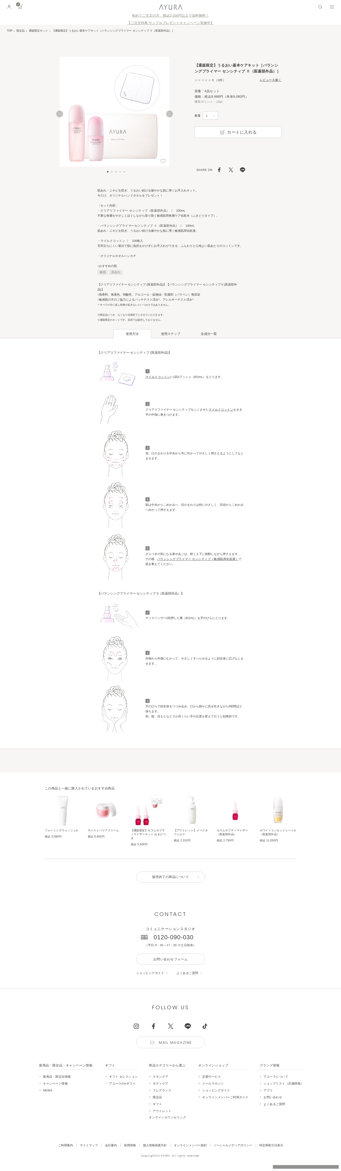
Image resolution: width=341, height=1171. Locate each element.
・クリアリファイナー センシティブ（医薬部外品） (133, 210)
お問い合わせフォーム (170, 959)
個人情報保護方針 (155, 1145)
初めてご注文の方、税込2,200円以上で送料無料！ (170, 15)
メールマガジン (213, 1083)
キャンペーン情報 (55, 1083)
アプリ (268, 1090)
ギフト (157, 1104)
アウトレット (162, 1111)
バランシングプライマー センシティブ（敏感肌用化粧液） (198, 559)
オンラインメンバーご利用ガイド (225, 1097)
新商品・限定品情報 (57, 1076)
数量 (198, 115)
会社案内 (111, 1145)
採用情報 (130, 1145)
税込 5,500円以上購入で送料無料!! (295, 1163)
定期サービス (211, 1076)
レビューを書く (271, 80)
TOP (9, 30)
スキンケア (160, 1076)
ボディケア (160, 1083)
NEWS (47, 1090)
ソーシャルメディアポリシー (233, 1145)
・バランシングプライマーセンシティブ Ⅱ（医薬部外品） (138, 225)
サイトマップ (89, 1145)
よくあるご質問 (187, 973)
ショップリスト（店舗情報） (283, 1083)
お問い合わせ (272, 1097)
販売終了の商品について (170, 877)
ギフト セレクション (123, 1076)
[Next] (169, 113)
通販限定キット (38, 30)
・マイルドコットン (111, 240)
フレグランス (162, 1090)
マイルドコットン (157, 377)
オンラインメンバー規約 (190, 1145)
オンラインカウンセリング (167, 1117)
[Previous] (59, 113)
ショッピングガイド (150, 973)
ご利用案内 (65, 1145)
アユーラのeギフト (122, 1083)
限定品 (20, 30)
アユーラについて (275, 1076)
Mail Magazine (175, 1042)
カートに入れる (238, 132)
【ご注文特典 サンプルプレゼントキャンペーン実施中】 (170, 23)
